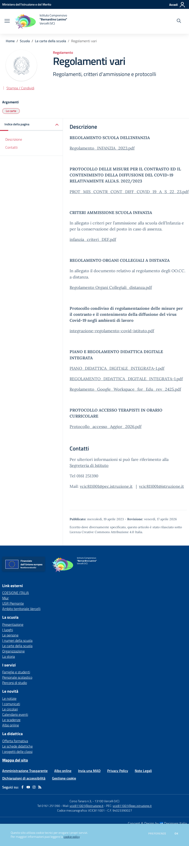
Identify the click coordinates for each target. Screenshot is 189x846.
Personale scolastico (17, 677)
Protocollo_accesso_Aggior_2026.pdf (105, 426)
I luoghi (7, 629)
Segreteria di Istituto (89, 465)
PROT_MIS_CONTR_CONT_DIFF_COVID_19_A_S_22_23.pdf (129, 191)
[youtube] (28, 787)
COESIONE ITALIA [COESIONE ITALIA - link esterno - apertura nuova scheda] (15, 592)
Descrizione (13, 139)
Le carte (11, 110)
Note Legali (143, 770)
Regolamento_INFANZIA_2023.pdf (102, 148)
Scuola (25, 41)
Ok (177, 833)
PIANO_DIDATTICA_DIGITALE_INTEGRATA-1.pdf (117, 368)
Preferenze (157, 833)
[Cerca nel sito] (178, 21)
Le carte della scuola (50, 41)
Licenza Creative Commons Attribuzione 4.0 (102, 532)
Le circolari (10, 709)
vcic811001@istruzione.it (161, 486)
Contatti (11, 147)
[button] (31, 124)
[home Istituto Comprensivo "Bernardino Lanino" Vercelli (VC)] (40, 21)
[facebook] (22, 787)
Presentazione (12, 624)
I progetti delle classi (17, 751)
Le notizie (9, 698)
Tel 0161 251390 (48, 805)
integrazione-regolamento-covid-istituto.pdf (112, 330)
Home (10, 41)
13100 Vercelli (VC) (106, 801)
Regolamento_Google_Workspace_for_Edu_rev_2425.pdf (125, 389)
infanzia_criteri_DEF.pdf (93, 239)
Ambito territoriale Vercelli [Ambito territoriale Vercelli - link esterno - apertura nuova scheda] (21, 608)
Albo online (10, 725)
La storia (8, 656)
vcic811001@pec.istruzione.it (106, 486)
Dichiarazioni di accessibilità (23, 778)
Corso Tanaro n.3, (81, 801)
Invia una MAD (89, 770)
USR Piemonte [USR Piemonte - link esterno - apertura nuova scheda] (13, 603)
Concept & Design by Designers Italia (157, 823)
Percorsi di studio (14, 682)
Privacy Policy (117, 770)
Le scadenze (11, 719)
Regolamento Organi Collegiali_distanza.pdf (111, 287)
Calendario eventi (15, 714)
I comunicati (11, 703)
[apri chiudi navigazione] (7, 21)
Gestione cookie (64, 778)
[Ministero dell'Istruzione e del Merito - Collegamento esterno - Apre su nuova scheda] (26, 4)
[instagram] (34, 787)
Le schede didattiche (17, 746)
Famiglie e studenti (16, 672)
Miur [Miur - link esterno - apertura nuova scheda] (5, 598)
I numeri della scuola (17, 640)
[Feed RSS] (40, 787)
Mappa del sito (15, 760)
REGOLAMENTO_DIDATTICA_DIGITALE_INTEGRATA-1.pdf (126, 378)
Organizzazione (13, 651)
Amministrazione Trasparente (25, 770)
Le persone (10, 635)
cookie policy (72, 836)
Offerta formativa (15, 741)
